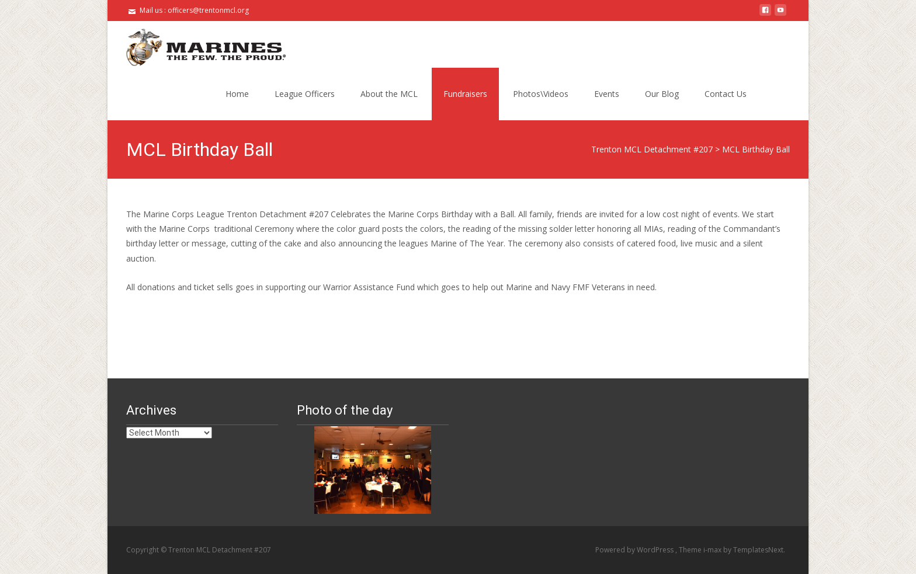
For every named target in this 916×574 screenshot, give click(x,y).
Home (237, 93)
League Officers (305, 93)
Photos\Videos (540, 93)
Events (606, 93)
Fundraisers (465, 93)
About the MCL (389, 93)
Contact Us (726, 93)
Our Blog (662, 93)
